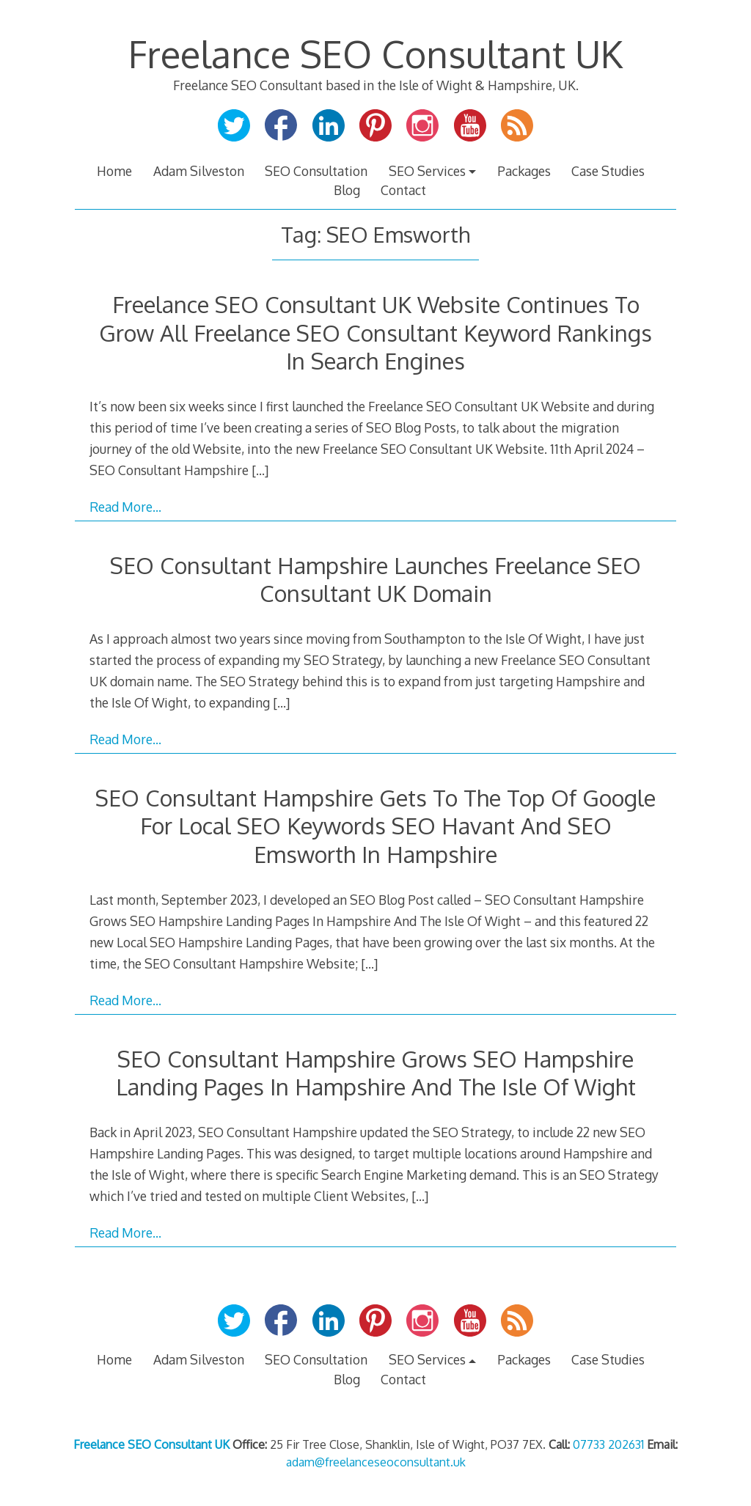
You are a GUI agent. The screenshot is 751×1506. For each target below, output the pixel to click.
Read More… (125, 507)
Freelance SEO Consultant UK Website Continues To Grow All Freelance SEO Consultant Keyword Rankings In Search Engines (375, 332)
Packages (524, 171)
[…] (260, 470)
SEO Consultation (316, 171)
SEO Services (427, 171)
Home (114, 171)
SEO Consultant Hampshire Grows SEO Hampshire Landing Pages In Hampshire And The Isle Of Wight (376, 1072)
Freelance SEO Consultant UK (375, 53)
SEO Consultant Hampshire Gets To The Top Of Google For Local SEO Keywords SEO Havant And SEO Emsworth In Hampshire (375, 825)
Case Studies (608, 171)
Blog (347, 190)
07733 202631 (608, 1444)
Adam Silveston (198, 171)
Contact (403, 190)
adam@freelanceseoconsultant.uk (376, 1462)
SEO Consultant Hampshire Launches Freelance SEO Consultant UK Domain (375, 579)
